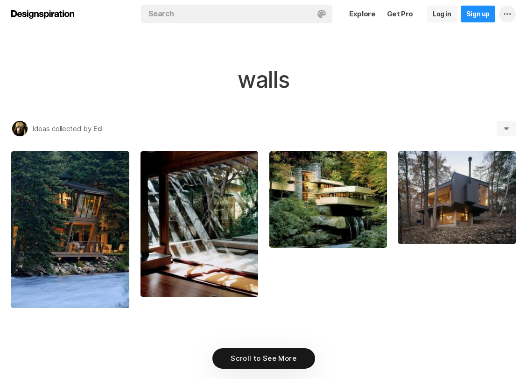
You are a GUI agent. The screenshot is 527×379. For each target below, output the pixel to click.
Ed (97, 128)
